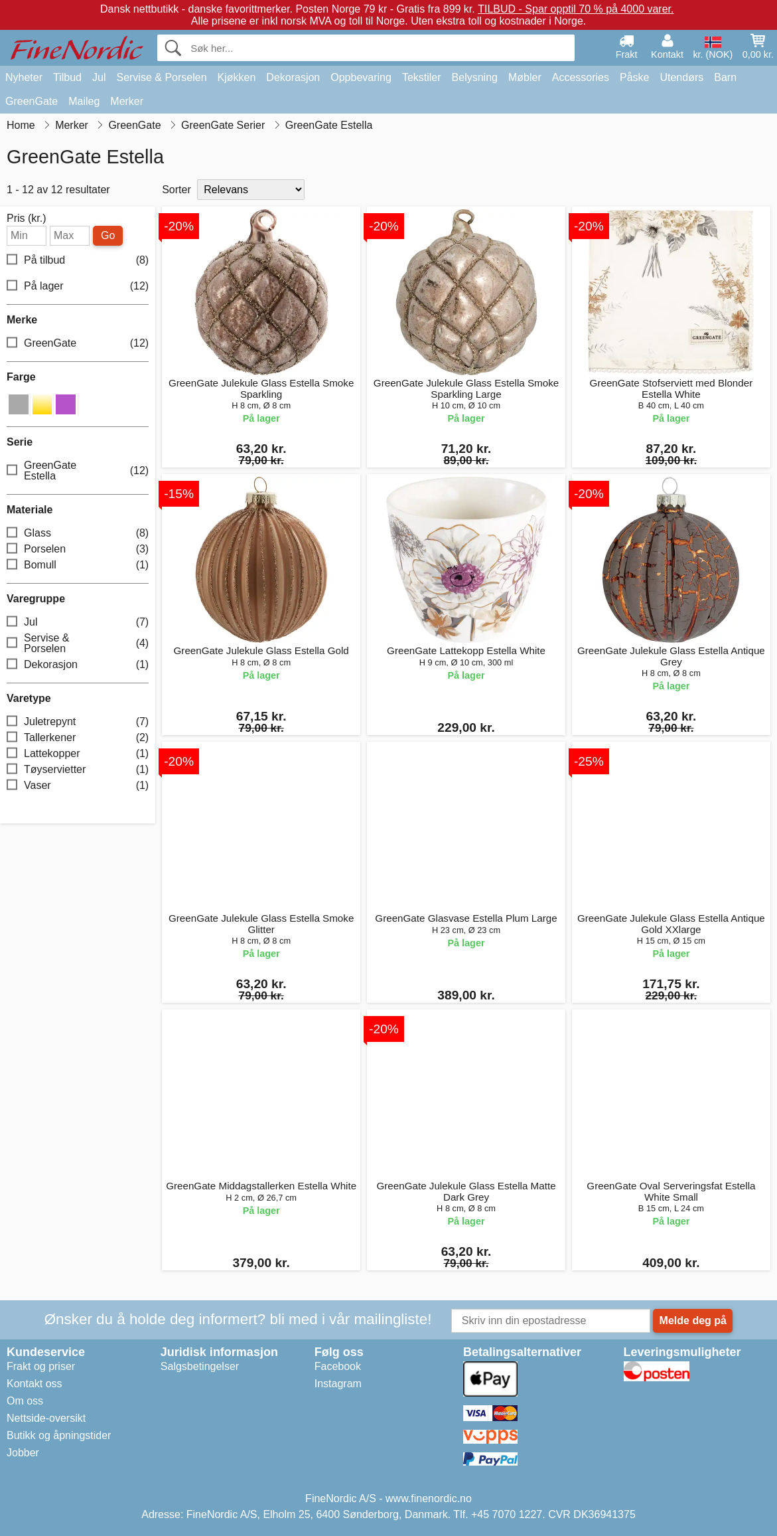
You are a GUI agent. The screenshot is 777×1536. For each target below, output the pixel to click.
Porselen (78, 549)
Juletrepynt (78, 721)
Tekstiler (421, 77)
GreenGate (31, 101)
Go (108, 235)
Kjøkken (237, 77)
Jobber (23, 1452)
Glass (78, 533)
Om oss (25, 1401)
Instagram (338, 1383)
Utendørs (681, 77)
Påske (634, 77)
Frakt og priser (41, 1366)
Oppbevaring (360, 77)
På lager (78, 286)
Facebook (338, 1366)
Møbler (524, 77)
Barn (725, 77)
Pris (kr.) (26, 218)
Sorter (176, 189)
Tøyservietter (78, 769)
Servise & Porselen (161, 77)
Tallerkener (78, 737)
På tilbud (78, 260)
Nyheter (23, 77)
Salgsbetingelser (200, 1366)
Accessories (580, 77)
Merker (126, 101)
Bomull (78, 564)
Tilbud (67, 77)
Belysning (475, 77)
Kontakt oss (34, 1383)
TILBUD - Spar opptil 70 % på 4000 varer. (575, 9)
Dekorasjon (293, 77)
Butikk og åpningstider (59, 1435)
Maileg (84, 101)
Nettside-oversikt (46, 1418)
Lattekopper (78, 753)
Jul (99, 77)
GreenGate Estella (78, 470)
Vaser (78, 785)
